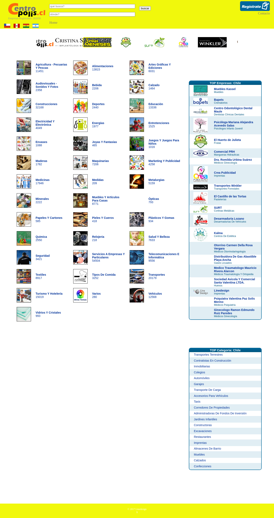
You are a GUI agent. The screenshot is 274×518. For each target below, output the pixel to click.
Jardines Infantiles (205, 419)
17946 (43, 181)
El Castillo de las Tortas (230, 196)
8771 (106, 200)
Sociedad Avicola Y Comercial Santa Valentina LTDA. (234, 281)
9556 (164, 257)
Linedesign (221, 290)
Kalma (218, 233)
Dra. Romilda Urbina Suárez (233, 159)
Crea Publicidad (225, 172)
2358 (47, 87)
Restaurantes (202, 436)
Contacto (264, 13)
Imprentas (200, 442)
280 (96, 295)
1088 (41, 143)
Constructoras (203, 425)
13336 (156, 105)
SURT (218, 207)
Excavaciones (202, 431)
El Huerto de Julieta (227, 140)
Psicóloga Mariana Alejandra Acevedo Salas (233, 124)
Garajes (199, 384)
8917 (41, 276)
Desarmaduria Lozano (229, 218)
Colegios (199, 372)
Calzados (200, 460)
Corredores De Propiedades (212, 407)
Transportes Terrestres (208, 354)
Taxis (197, 401)
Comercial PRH (224, 151)
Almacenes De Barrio (207, 448)
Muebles (199, 454)
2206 (97, 86)
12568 (155, 295)
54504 (108, 257)
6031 (160, 68)
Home (53, 22)
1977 (98, 124)
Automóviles (201, 378)
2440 (98, 105)
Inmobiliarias (202, 366)
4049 (45, 125)
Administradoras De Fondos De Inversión (220, 413)
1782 (41, 162)
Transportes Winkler (227, 185)
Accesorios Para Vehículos (211, 395)
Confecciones (202, 466)
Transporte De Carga (207, 389)
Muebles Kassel (225, 89)
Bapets (219, 99)
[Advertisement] (225, 66)
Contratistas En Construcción (212, 360)
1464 (154, 86)
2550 (41, 238)
